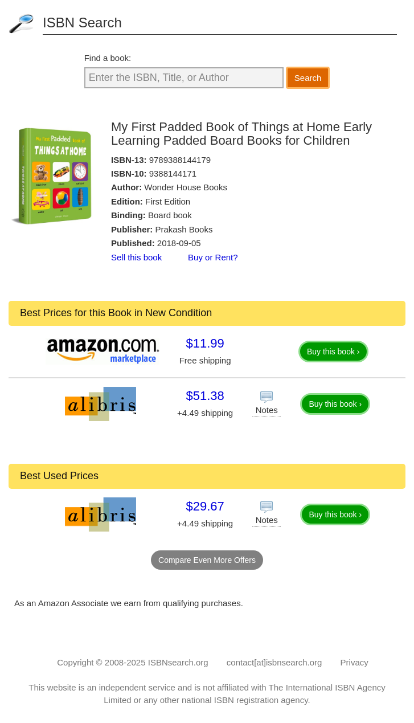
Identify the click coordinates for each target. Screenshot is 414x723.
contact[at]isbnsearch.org (274, 662)
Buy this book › (333, 351)
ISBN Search (82, 22)
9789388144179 (180, 160)
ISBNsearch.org (178, 662)
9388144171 (172, 173)
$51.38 (205, 396)
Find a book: (108, 58)
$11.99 (205, 343)
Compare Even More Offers (207, 560)
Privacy (354, 662)
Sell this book (136, 257)
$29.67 (205, 506)
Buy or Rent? (213, 257)
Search (308, 78)
